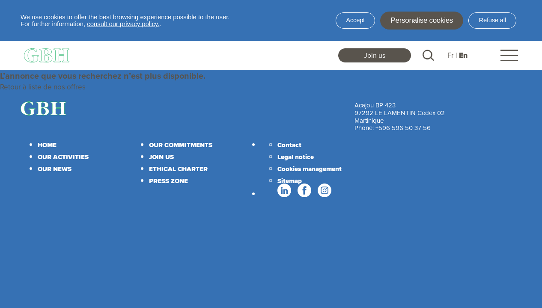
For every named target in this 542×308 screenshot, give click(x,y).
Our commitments (180, 145)
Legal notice (295, 157)
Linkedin (283, 190)
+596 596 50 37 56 (403, 127)
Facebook (304, 190)
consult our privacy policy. (123, 24)
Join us (375, 55)
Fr (450, 55)
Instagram (324, 190)
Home (47, 145)
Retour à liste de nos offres (43, 87)
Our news (54, 169)
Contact (289, 145)
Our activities (63, 157)
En (463, 55)
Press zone (168, 181)
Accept (355, 20)
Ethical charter (178, 169)
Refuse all (492, 20)
